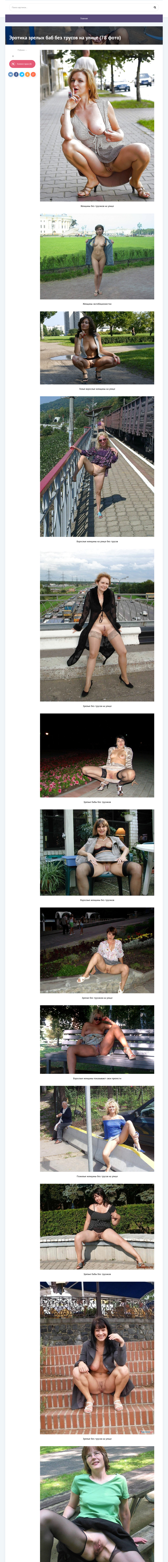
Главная (84, 18)
